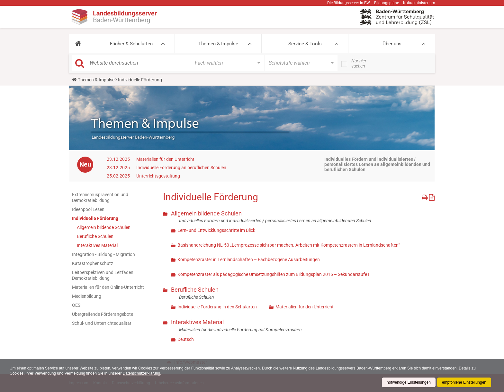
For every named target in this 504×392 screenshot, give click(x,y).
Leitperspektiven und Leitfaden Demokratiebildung (102, 275)
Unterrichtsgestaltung (158, 175)
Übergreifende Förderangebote (102, 314)
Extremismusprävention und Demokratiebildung (100, 197)
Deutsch (185, 339)
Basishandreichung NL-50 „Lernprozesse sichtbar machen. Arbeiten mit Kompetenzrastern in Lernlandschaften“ (288, 245)
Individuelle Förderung (95, 218)
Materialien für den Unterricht (165, 159)
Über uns (391, 44)
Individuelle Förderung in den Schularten (217, 306)
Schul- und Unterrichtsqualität (101, 323)
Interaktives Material (97, 245)
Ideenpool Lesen (88, 209)
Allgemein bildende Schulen (103, 227)
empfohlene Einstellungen (464, 382)
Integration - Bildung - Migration (103, 254)
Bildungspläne (386, 3)
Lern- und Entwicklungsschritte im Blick (216, 230)
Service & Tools (305, 44)
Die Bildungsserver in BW (348, 3)
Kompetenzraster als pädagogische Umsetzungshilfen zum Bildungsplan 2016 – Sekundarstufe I (273, 274)
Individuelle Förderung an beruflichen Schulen (181, 167)
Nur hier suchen (358, 63)
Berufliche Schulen (95, 236)
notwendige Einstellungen (409, 382)
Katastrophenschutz (92, 263)
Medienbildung (86, 296)
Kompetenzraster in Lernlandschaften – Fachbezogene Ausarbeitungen (248, 259)
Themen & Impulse (218, 44)
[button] (78, 44)
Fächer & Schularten (131, 44)
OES (76, 305)
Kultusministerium (419, 3)
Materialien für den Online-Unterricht (108, 287)
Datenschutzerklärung (141, 373)
